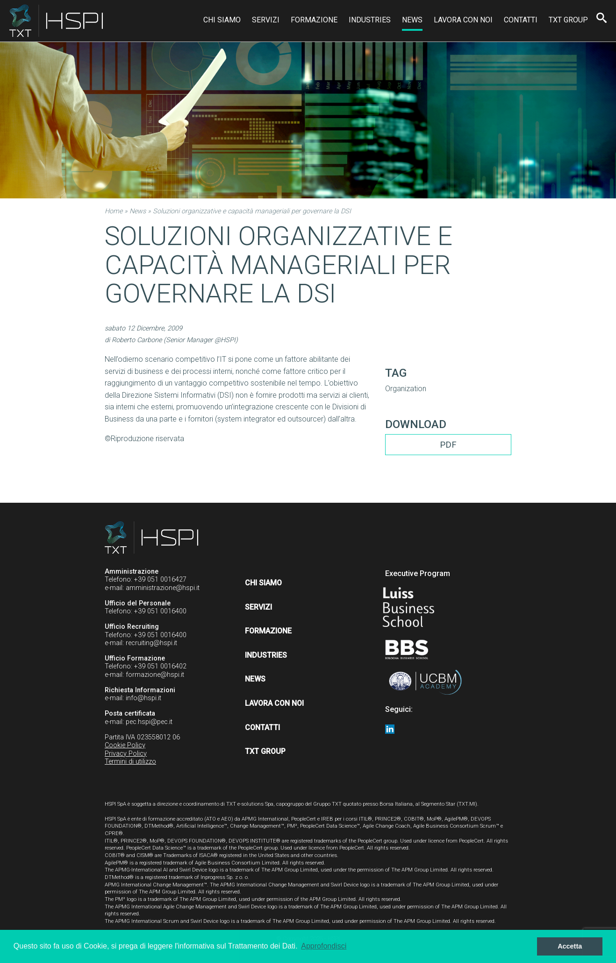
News (412, 19)
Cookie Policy (125, 745)
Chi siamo (222, 19)
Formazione (314, 19)
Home (113, 211)
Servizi (265, 19)
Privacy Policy (126, 754)
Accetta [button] (570, 946)
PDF (448, 445)
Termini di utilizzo (130, 762)
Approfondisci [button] (323, 946)
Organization (405, 388)
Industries (370, 19)
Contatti (520, 19)
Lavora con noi (463, 19)
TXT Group (568, 19)
